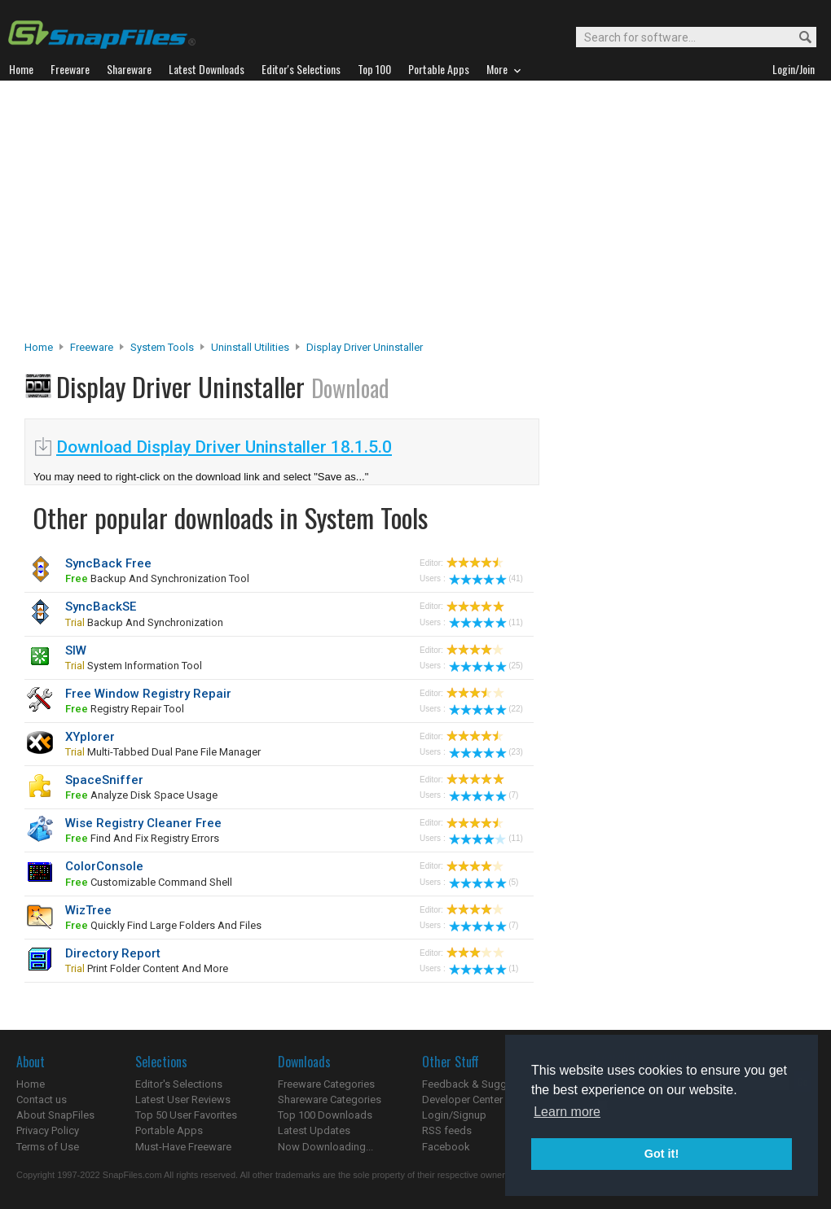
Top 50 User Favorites (186, 1115)
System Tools (162, 347)
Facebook (446, 1147)
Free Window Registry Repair (148, 693)
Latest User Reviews (183, 1099)
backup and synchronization (144, 622)
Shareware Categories (329, 1099)
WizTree (88, 910)
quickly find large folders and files (163, 925)
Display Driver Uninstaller (364, 347)
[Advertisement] (416, 215)
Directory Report (112, 953)
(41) (486, 578)
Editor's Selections (178, 1084)
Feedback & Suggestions (482, 1084)
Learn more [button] (567, 1112)
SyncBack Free (108, 563)
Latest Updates (314, 1130)
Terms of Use (47, 1147)
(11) (486, 622)
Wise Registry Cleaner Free (143, 823)
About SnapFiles (55, 1115)
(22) (486, 708)
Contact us (41, 1099)
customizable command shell (148, 882)
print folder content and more (146, 968)
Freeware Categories (326, 1084)
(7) (483, 795)
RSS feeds (447, 1130)
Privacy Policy (47, 1130)
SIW (75, 650)
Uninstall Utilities (250, 347)
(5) (483, 882)
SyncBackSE (100, 606)
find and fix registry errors (142, 838)
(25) (486, 665)
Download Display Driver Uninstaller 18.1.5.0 (224, 447)
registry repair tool (124, 709)
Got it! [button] (661, 1153)
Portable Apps (169, 1130)
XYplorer (90, 736)
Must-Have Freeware (183, 1147)
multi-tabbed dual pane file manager (163, 752)
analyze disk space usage (141, 795)
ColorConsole (104, 866)
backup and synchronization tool (157, 578)
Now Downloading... (325, 1147)
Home (38, 347)
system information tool (133, 665)
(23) (486, 751)
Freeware (91, 347)
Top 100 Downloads (325, 1115)
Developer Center (462, 1099)
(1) (483, 968)
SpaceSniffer (104, 780)
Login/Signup (454, 1115)
